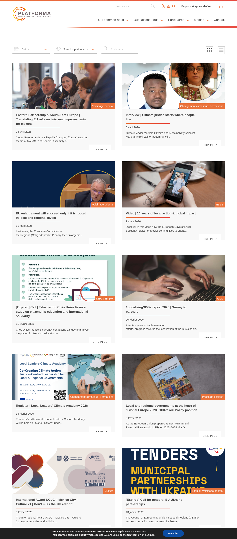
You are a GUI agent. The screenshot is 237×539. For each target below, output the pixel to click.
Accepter (175, 533)
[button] (209, 50)
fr (221, 6)
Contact (219, 20)
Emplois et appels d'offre (196, 6)
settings (151, 535)
